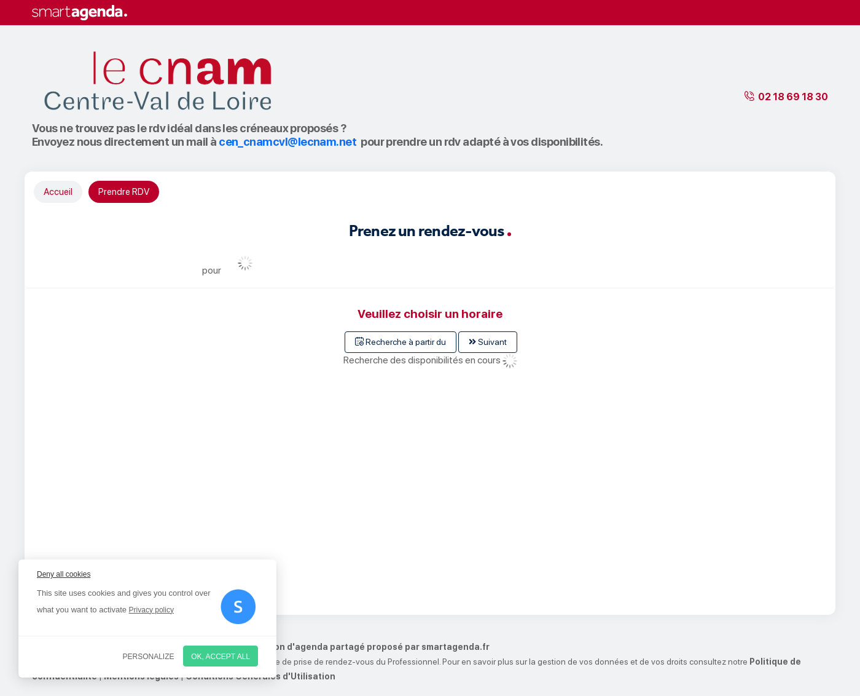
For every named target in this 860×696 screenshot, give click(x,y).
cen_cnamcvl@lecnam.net (287, 142)
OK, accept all (220, 656)
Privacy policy (151, 610)
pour (211, 270)
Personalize (148, 656)
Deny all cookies (63, 574)
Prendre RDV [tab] (123, 191)
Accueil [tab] (58, 191)
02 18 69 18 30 (793, 97)
